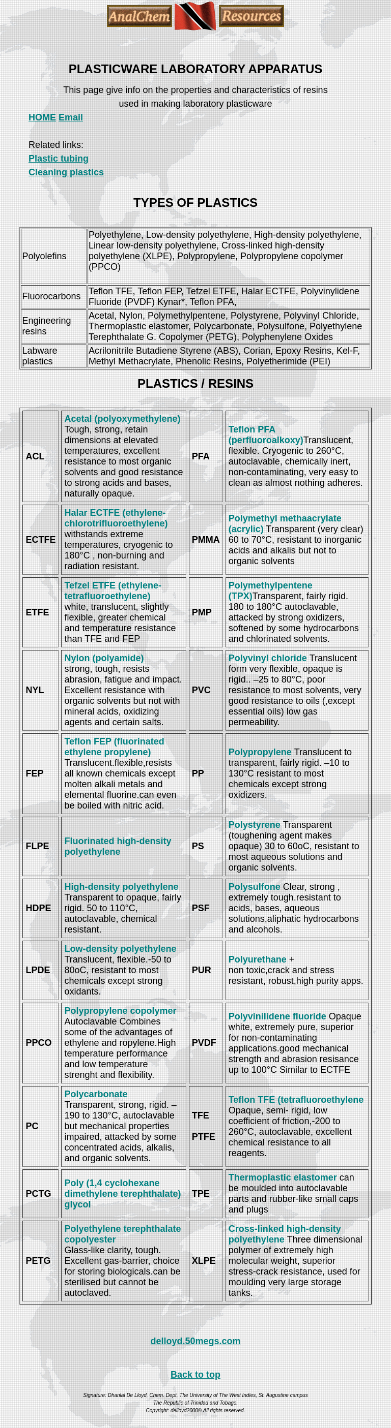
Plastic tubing (59, 158)
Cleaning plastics (66, 172)
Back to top (195, 1375)
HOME (42, 117)
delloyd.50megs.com (195, 1341)
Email (71, 117)
